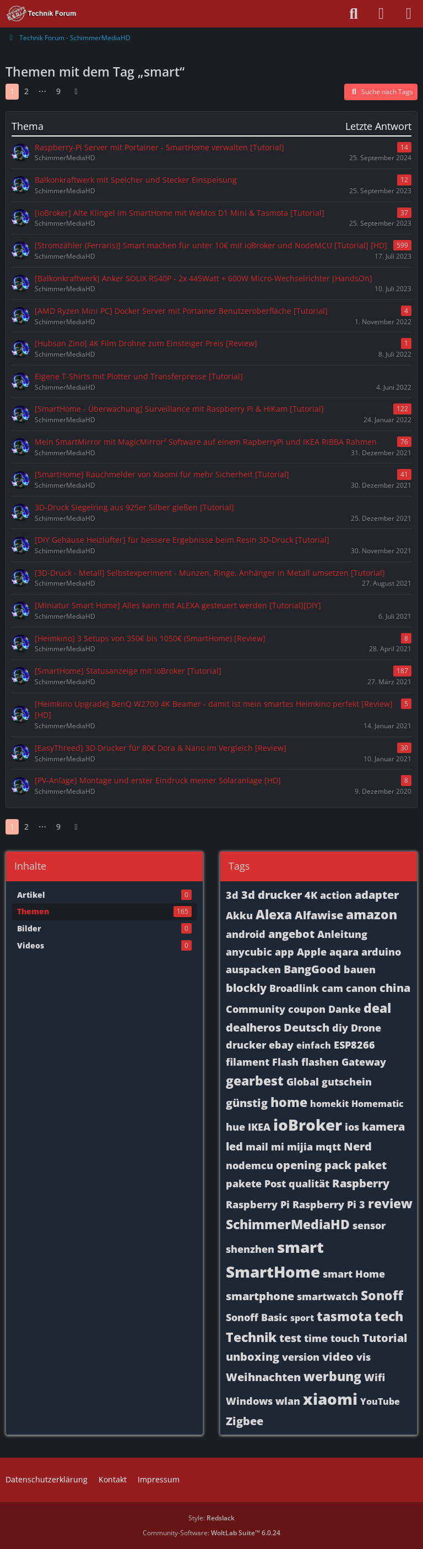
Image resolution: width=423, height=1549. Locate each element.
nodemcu (249, 1165)
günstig (247, 1102)
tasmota (344, 1316)
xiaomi (330, 1398)
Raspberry (360, 1183)
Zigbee (244, 1421)
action (336, 895)
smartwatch (327, 1296)
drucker (246, 1044)
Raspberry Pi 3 (328, 1204)
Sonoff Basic (257, 1317)
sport (302, 1318)
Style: (211, 1518)
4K (311, 895)
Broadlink (294, 988)
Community (255, 1009)
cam (332, 988)
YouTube (380, 1401)
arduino (381, 951)
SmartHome (273, 1271)
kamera (383, 1126)
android (245, 934)
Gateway (363, 1061)
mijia (300, 1146)
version (300, 1356)
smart (300, 1246)
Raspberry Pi (258, 1204)
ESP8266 (354, 1044)
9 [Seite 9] (58, 91)
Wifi (374, 1377)
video (338, 1356)
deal (377, 1008)
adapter (377, 894)
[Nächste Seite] (76, 92)
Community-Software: (211, 1532)
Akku (239, 915)
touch (345, 1338)
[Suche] (354, 14)
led (234, 1146)
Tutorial (384, 1337)
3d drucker (271, 894)
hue (235, 1126)
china (394, 987)
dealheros (253, 1027)
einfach (313, 1045)
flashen (320, 1061)
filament (247, 1061)
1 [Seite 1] (12, 91)
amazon (371, 914)
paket (370, 1165)
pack (337, 1165)
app (284, 951)
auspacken (253, 969)
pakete (244, 1183)
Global (302, 1081)
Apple (312, 951)
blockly (246, 987)
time (316, 1338)
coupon (307, 1009)
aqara (344, 951)
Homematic (377, 1104)
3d (232, 895)
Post (275, 1183)
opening (299, 1165)
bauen (360, 969)
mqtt (328, 1146)
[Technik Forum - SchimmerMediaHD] (41, 14)
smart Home (354, 1273)
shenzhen (250, 1249)
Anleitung (342, 934)
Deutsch (306, 1027)
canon (361, 988)
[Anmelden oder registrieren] (381, 14)
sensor (369, 1225)
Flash (285, 1061)
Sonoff (382, 1295)
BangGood (312, 969)
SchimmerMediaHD (288, 1224)
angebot (291, 933)
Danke (344, 1009)
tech (389, 1316)
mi (277, 1146)
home (288, 1102)
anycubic (249, 951)
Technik (251, 1337)
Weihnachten (263, 1377)
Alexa (274, 914)
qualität (309, 1183)
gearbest (255, 1080)
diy (340, 1027)
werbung (332, 1376)
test (290, 1337)
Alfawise (319, 915)
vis (363, 1356)
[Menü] (409, 14)
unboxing (252, 1356)
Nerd (358, 1146)
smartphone (260, 1296)
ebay (281, 1044)
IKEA (259, 1126)
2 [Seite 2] (26, 91)
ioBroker (307, 1124)
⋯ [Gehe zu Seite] (42, 91)
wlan (287, 1401)
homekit (329, 1104)
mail (257, 1146)
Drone (366, 1027)
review (390, 1203)
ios (352, 1126)
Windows (249, 1401)
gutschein (347, 1081)
